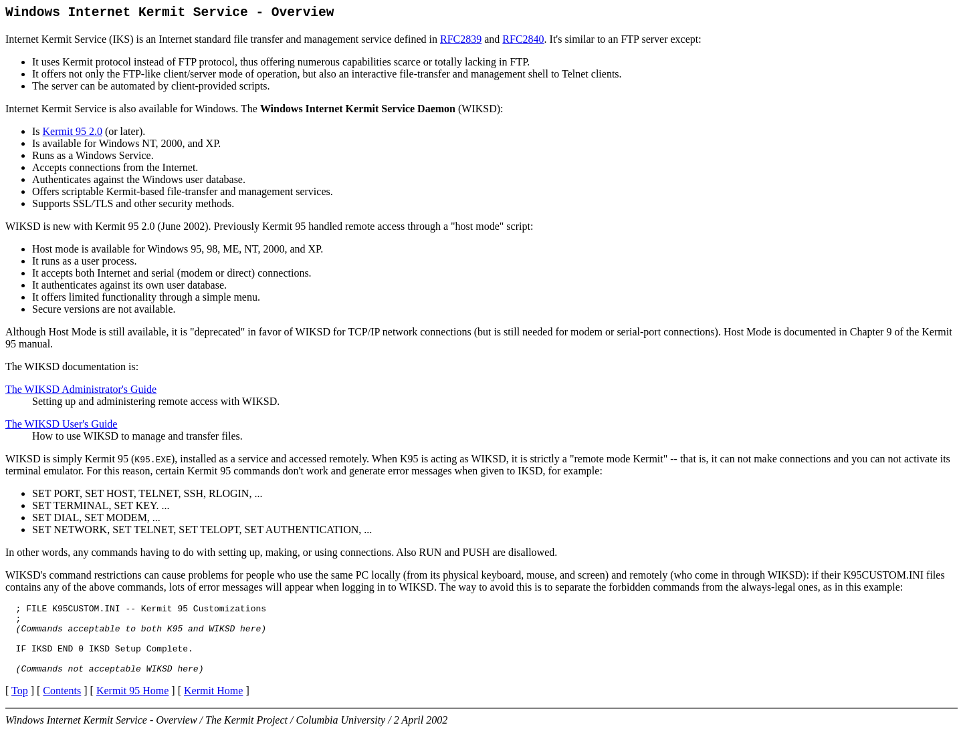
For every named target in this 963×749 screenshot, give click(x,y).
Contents (62, 708)
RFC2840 (523, 42)
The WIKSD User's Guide (61, 427)
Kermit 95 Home (132, 708)
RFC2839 (460, 42)
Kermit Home (213, 708)
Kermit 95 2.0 (72, 134)
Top (19, 708)
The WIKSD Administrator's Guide (80, 392)
